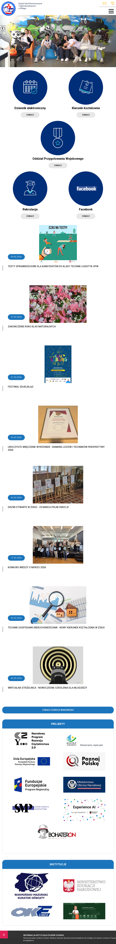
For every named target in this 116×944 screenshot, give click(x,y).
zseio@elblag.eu (104, 3)
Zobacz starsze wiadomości (58, 710)
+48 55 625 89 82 (112, 3)
